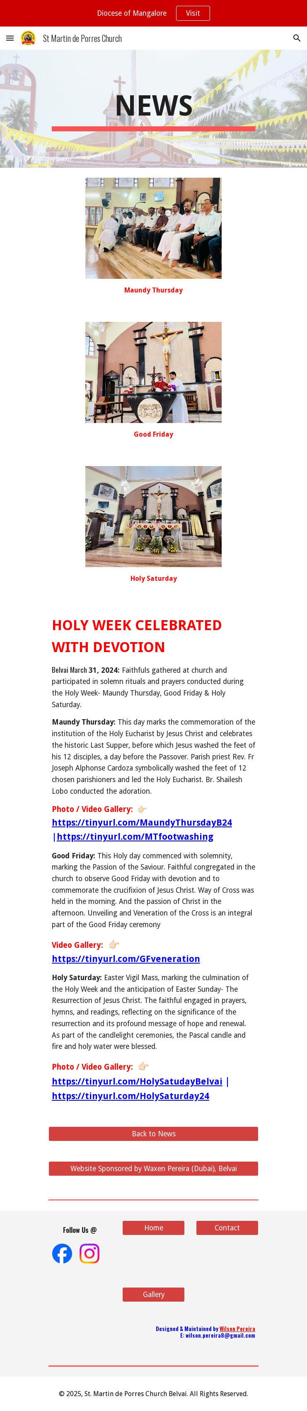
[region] (153, 13)
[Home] (153, 1228)
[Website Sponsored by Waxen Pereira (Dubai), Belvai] (153, 1169)
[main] (153, 109)
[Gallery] (153, 1295)
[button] (10, 38)
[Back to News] (153, 1133)
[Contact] (227, 1228)
